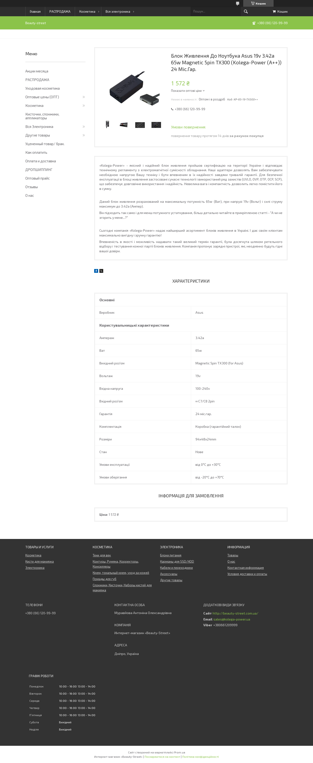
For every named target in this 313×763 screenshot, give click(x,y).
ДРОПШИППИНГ (38, 169)
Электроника (34, 568)
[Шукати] (246, 11)
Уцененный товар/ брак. (45, 144)
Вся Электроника (39, 126)
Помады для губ (104, 579)
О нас (29, 195)
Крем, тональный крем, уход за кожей (121, 573)
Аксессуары (168, 574)
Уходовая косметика (42, 88)
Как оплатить (36, 152)
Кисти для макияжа (39, 561)
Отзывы (31, 187)
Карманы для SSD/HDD (177, 561)
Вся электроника (118, 11)
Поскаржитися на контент (162, 756)
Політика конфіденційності (200, 756)
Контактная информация (245, 568)
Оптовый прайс (37, 178)
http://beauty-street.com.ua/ (235, 613)
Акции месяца (36, 71)
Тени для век (102, 555)
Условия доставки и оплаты (247, 574)
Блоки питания (170, 555)
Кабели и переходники (176, 568)
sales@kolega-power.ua (231, 619)
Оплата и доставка (40, 161)
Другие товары (37, 135)
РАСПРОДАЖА (59, 11)
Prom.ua (179, 752)
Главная (35, 11)
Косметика (87, 11)
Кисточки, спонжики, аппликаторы (42, 116)
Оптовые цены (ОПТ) (42, 97)
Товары (232, 555)
